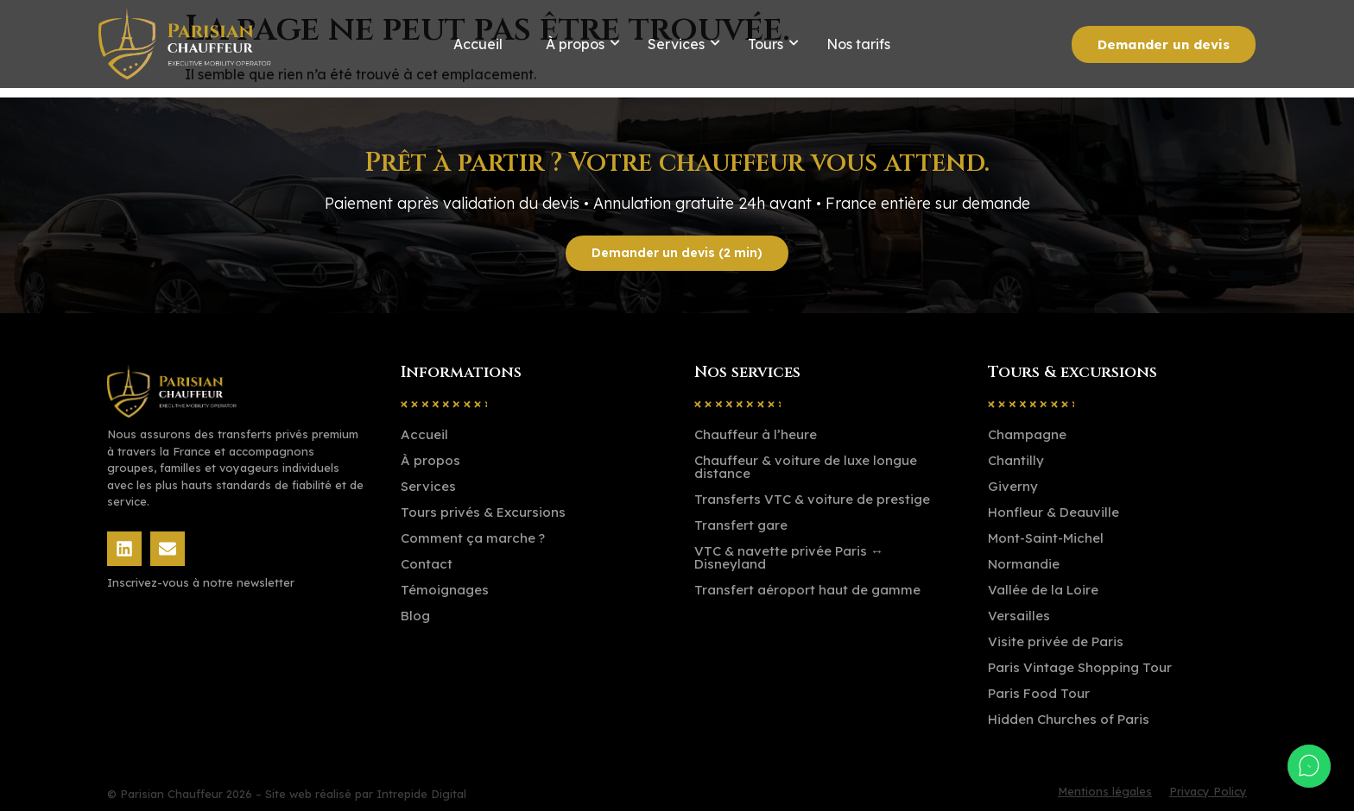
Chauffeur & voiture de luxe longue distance (805, 467)
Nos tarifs (858, 44)
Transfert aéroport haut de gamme (807, 589)
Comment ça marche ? (473, 537)
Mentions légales (1105, 791)
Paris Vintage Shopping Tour (1080, 667)
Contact (426, 563)
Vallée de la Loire (1043, 589)
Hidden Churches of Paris (1068, 719)
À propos (575, 44)
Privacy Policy (1208, 791)
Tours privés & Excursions (483, 512)
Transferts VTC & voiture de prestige (812, 499)
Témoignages (445, 589)
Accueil (478, 44)
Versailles (1019, 615)
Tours (765, 44)
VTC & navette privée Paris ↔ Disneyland (788, 557)
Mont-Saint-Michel (1046, 537)
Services (676, 44)
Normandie (1024, 563)
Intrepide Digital (421, 794)
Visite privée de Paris (1055, 641)
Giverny (1013, 486)
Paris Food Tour (1039, 693)
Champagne (1027, 434)
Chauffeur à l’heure (755, 434)
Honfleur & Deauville (1053, 512)
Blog (415, 615)
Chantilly (1016, 460)
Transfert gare (741, 525)
